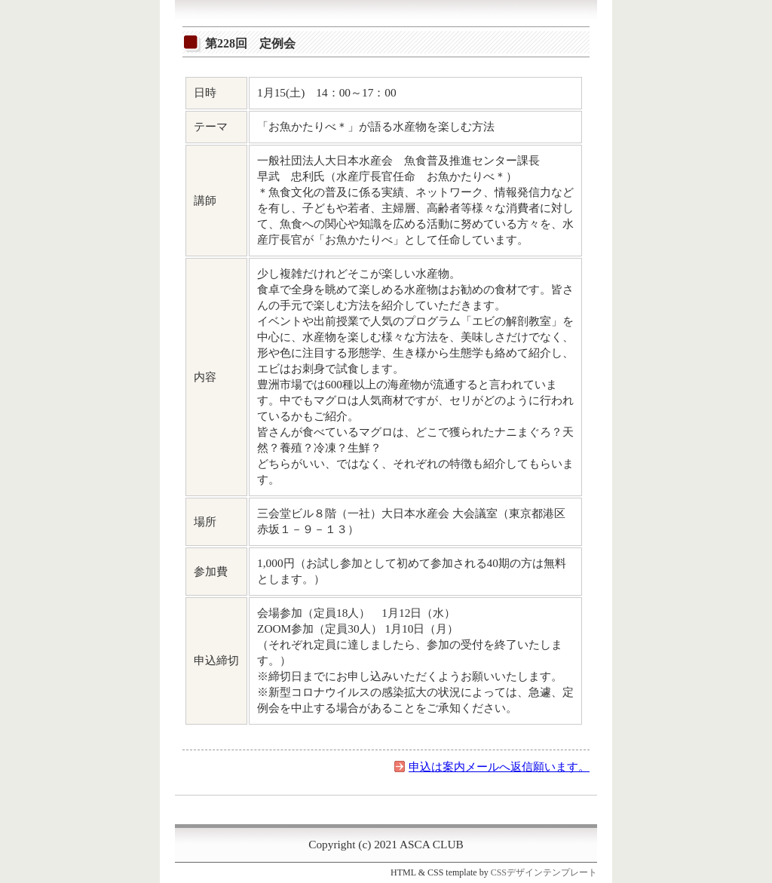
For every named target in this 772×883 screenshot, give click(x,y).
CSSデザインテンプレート (544, 872)
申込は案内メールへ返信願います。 (499, 766)
